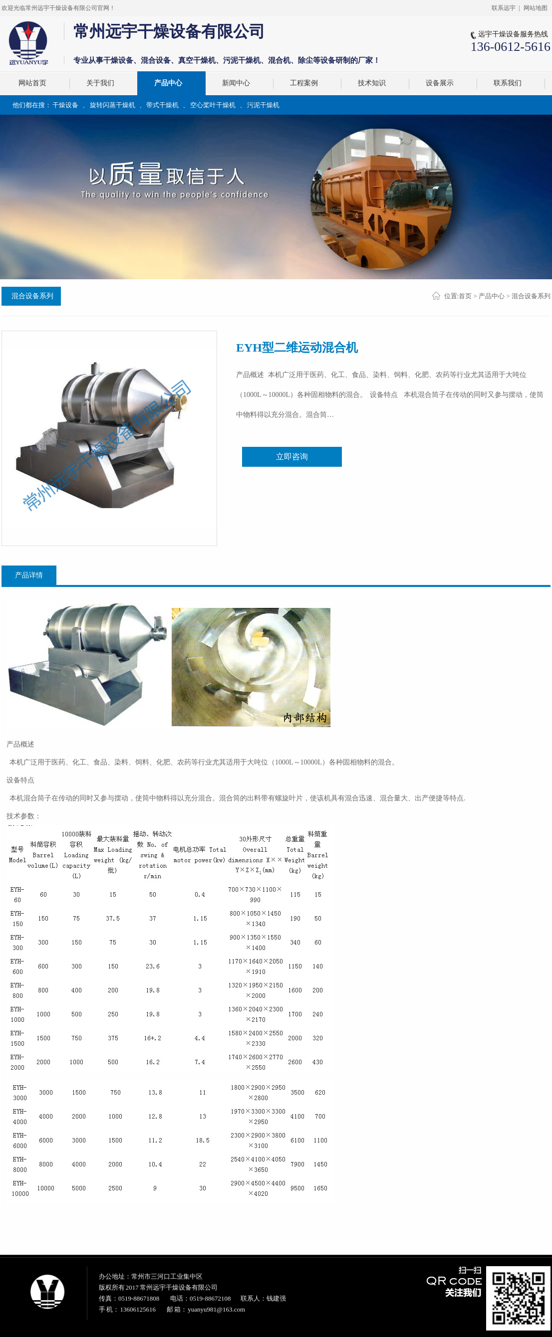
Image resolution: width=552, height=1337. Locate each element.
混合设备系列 (32, 296)
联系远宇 (504, 7)
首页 (465, 296)
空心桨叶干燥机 (213, 105)
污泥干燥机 (263, 105)
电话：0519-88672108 (200, 1298)
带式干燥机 (162, 105)
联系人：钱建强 (263, 1298)
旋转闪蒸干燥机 (112, 105)
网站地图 (536, 7)
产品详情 (29, 575)
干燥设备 (65, 105)
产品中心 (492, 296)
